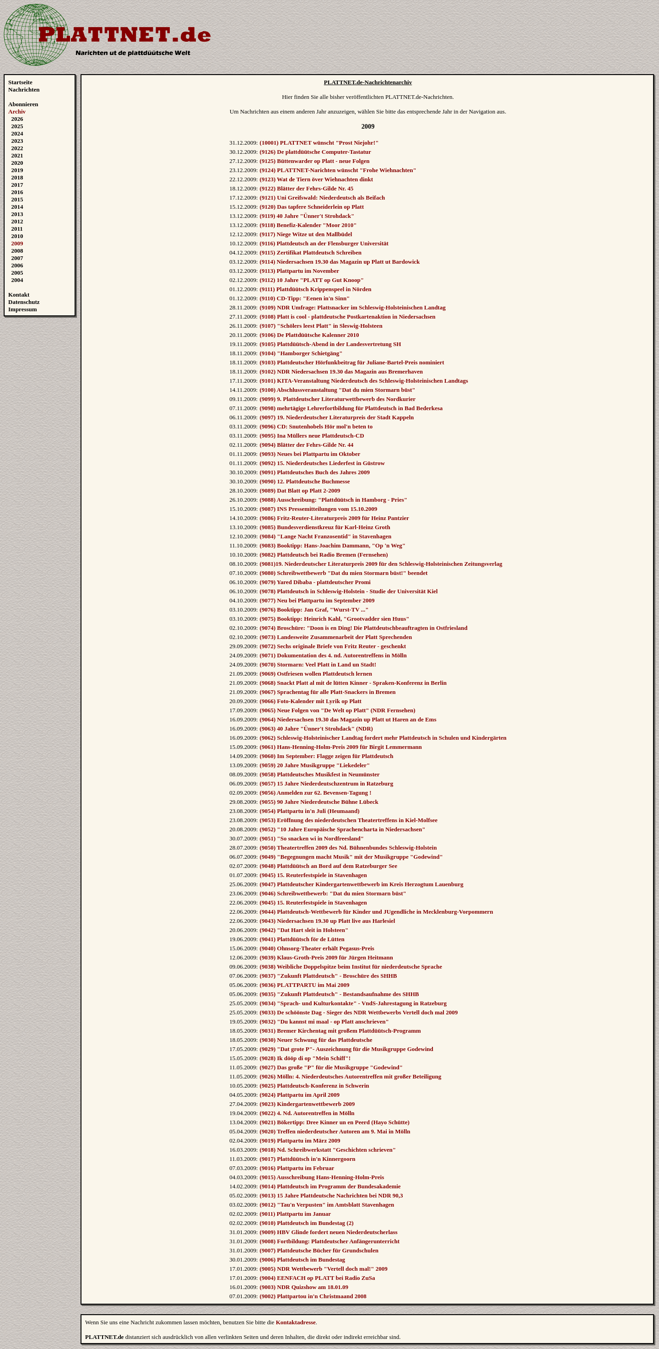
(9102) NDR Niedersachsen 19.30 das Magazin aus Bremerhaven (341, 371)
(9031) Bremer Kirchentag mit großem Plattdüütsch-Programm (340, 1030)
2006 (17, 265)
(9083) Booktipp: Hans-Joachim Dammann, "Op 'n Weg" (332, 545)
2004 (17, 279)
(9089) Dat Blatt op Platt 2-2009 (299, 490)
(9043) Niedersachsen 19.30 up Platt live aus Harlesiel (327, 920)
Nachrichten (24, 89)
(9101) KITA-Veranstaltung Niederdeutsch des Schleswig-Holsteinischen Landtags (363, 380)
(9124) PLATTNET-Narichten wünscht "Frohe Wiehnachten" (337, 170)
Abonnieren (23, 104)
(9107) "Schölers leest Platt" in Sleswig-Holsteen (320, 325)
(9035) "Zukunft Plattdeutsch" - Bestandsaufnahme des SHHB (339, 994)
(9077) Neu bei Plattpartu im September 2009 (316, 600)
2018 (17, 177)
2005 (17, 272)
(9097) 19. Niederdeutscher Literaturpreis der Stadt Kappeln (336, 417)
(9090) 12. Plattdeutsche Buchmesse (304, 481)
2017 (17, 184)
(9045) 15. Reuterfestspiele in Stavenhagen (313, 875)
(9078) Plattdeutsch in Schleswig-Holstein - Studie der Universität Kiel (348, 591)
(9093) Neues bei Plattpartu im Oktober (309, 453)
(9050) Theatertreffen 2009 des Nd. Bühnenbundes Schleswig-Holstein (348, 847)
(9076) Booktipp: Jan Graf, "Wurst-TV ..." (313, 609)
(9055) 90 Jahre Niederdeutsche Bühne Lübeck (318, 801)
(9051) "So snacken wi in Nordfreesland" (311, 838)
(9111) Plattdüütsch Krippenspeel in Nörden (315, 289)
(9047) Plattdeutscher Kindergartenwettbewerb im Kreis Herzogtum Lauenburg (361, 884)
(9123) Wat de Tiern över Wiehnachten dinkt (316, 179)
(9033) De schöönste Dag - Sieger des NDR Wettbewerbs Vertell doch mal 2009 (358, 1012)
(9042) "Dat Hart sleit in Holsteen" (303, 929)
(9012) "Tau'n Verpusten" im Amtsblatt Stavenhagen (326, 1204)
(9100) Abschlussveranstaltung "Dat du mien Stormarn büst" (337, 389)
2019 (17, 170)
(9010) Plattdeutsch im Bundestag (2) (306, 1222)
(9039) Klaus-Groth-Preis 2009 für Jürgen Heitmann (326, 957)
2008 (17, 250)
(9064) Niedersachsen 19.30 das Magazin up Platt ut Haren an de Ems (347, 719)
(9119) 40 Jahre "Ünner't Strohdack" (306, 215)
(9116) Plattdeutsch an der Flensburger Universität (324, 243)
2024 (17, 133)
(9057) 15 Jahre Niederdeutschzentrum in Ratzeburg (326, 783)
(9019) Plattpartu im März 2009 (299, 1140)
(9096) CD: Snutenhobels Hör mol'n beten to (316, 426)
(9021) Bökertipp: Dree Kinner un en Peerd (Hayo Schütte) (334, 1122)
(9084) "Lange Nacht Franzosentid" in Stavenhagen (325, 536)
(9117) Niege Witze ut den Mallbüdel (305, 234)
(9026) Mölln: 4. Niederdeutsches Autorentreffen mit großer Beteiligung (350, 1076)
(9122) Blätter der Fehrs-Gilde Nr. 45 (306, 188)
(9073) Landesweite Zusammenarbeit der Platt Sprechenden (335, 637)
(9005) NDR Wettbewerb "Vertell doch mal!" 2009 (323, 1268)
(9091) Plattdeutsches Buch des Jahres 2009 (314, 472)
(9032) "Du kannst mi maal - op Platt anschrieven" (324, 1021)
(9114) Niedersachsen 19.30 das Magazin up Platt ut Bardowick (339, 261)
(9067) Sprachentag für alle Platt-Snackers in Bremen (327, 691)
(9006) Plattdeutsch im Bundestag (302, 1259)
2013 (17, 214)
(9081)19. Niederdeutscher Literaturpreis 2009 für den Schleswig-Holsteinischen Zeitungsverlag (380, 563)
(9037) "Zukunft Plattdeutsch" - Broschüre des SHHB (328, 975)
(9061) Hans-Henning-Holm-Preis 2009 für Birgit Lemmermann (340, 746)
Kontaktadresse (296, 1322)
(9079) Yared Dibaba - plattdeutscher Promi (315, 582)
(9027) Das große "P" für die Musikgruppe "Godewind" (331, 1067)
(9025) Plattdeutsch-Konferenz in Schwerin (314, 1085)
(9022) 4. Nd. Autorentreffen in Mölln (306, 1113)
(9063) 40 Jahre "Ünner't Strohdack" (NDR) (316, 728)
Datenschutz (24, 301)
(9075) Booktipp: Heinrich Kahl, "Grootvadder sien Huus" (334, 618)
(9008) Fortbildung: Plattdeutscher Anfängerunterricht (329, 1241)
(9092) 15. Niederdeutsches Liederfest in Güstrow (321, 463)
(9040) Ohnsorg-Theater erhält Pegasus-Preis (316, 948)
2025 (17, 126)
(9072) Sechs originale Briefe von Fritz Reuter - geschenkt (332, 646)
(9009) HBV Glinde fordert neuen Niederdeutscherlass (328, 1232)
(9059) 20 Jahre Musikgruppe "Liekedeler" (314, 765)
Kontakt (18, 294)
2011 (17, 228)
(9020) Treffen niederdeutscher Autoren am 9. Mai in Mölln (334, 1131)
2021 (17, 155)
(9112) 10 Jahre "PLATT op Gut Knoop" (311, 279)
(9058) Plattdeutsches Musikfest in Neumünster (319, 774)
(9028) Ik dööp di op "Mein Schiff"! (305, 1058)
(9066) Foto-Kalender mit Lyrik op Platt (310, 701)
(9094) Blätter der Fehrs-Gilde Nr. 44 (306, 444)
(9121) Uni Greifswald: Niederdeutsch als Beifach (322, 197)
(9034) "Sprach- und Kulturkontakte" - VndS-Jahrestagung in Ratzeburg (353, 1003)
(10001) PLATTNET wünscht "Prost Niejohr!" (318, 142)
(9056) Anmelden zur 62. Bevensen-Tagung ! (315, 792)
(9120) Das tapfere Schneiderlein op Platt (311, 206)
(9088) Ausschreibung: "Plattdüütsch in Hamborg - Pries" (333, 499)
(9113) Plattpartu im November (299, 270)
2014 (17, 206)
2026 (17, 118)
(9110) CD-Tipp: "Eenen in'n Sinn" (304, 298)
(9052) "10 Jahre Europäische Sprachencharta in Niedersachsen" (342, 829)
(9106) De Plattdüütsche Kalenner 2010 (309, 334)
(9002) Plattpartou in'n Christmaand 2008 (312, 1296)
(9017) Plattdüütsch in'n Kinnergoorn (307, 1158)
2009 (17, 243)
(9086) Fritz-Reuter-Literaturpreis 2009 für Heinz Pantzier (334, 518)
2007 (17, 258)
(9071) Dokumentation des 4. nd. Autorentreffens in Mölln (332, 655)
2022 (17, 148)
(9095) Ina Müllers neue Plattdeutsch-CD (311, 435)
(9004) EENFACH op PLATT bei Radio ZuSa (317, 1277)
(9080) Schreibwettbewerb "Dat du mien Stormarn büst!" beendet (343, 572)
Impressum (22, 309)
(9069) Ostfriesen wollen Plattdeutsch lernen (315, 673)
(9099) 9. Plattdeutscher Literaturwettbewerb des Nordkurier (337, 398)
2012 (17, 221)
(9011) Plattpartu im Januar (295, 1213)
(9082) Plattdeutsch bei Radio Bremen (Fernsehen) (323, 554)
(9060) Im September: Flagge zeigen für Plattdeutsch (326, 756)
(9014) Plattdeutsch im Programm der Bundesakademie (329, 1186)
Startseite (20, 82)
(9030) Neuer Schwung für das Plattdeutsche (315, 1039)
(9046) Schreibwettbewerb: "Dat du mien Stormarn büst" (332, 893)
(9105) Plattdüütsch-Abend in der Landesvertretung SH (330, 344)
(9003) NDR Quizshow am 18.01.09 (303, 1287)
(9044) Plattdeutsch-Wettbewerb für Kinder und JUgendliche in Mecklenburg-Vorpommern (376, 911)
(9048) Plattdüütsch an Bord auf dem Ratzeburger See (328, 865)
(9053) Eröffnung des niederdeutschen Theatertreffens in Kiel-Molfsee (348, 820)
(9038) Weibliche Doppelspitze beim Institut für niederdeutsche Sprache (350, 966)
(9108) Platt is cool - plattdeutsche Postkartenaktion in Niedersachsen (347, 316)
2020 (17, 162)
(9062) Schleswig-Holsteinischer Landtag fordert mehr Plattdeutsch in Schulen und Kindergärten (382, 737)
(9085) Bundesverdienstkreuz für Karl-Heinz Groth (324, 527)
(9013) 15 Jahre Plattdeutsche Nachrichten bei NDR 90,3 (331, 1195)
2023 (17, 140)
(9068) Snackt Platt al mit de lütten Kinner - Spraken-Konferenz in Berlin (353, 682)
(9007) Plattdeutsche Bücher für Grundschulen (318, 1250)
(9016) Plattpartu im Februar (296, 1168)
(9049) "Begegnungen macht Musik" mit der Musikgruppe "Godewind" (351, 856)
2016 (17, 192)
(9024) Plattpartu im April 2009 (299, 1094)
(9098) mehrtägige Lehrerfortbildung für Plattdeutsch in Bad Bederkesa (351, 408)
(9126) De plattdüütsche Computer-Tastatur (315, 151)
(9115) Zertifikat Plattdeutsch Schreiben (310, 252)
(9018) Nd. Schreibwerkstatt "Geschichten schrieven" (327, 1149)
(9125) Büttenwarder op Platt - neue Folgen (314, 160)
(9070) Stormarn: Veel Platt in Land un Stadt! (317, 664)
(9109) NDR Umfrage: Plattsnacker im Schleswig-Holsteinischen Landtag (352, 307)
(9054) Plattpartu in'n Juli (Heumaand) (309, 810)
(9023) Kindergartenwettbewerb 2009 (307, 1103)
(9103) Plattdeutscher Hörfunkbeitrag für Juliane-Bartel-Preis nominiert (351, 362)
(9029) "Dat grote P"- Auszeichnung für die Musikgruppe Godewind (346, 1049)
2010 (17, 236)
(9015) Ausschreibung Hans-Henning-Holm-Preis (321, 1177)
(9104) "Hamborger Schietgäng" (300, 353)
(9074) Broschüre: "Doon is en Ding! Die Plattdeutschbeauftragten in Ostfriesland (363, 627)
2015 (17, 199)
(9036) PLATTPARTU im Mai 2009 (304, 984)
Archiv (17, 111)
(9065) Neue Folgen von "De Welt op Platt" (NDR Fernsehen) (337, 710)
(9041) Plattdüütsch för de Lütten (301, 939)
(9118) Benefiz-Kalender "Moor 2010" (308, 225)
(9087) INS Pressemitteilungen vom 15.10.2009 (318, 508)
